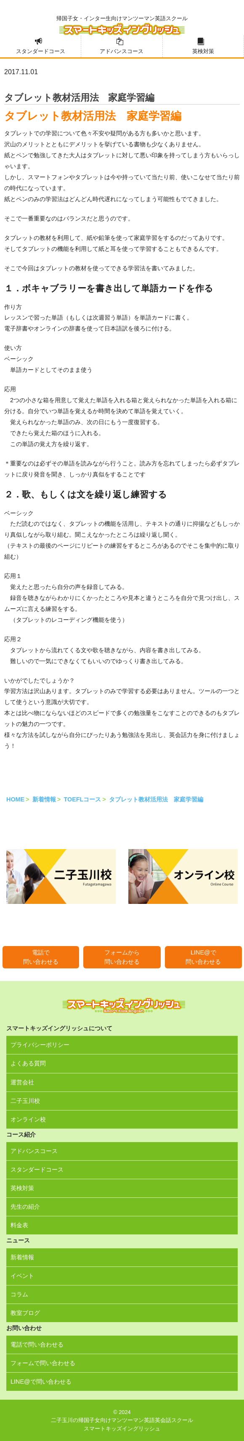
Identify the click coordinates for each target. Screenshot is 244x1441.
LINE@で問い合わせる (203, 957)
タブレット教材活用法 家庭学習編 (156, 799)
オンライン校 (28, 1119)
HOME (15, 799)
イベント (22, 1275)
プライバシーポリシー (40, 1044)
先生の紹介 (25, 1206)
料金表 (19, 1225)
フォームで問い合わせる (43, 1363)
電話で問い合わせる (40, 957)
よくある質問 (28, 1063)
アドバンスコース (121, 51)
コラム (19, 1294)
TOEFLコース (82, 799)
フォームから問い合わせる (122, 957)
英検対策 (203, 51)
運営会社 (22, 1082)
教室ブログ (25, 1312)
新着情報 (44, 799)
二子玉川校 (25, 1100)
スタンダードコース (40, 51)
